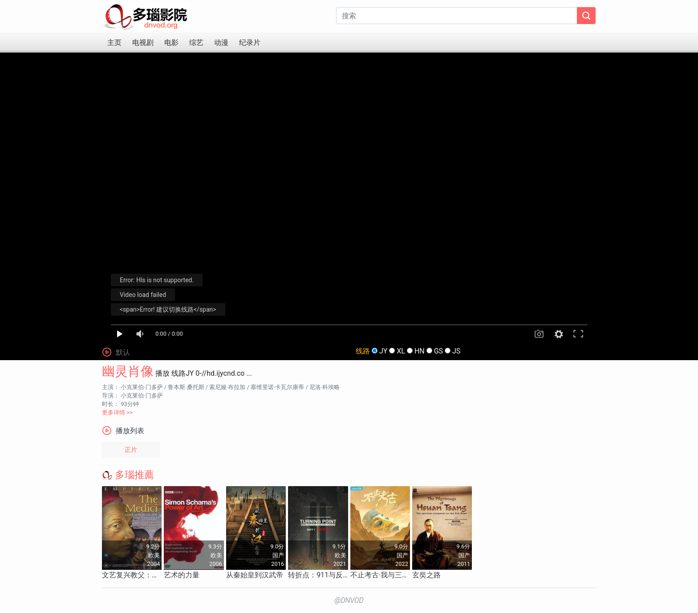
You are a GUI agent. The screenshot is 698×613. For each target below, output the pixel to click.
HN (419, 351)
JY (383, 351)
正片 (131, 450)
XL (401, 351)
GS (438, 351)
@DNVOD (349, 600)
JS (456, 351)
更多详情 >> (117, 412)
